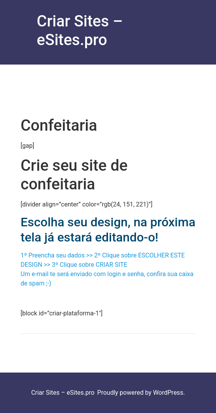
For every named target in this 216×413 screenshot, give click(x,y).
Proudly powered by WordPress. (141, 392)
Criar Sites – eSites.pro (80, 30)
